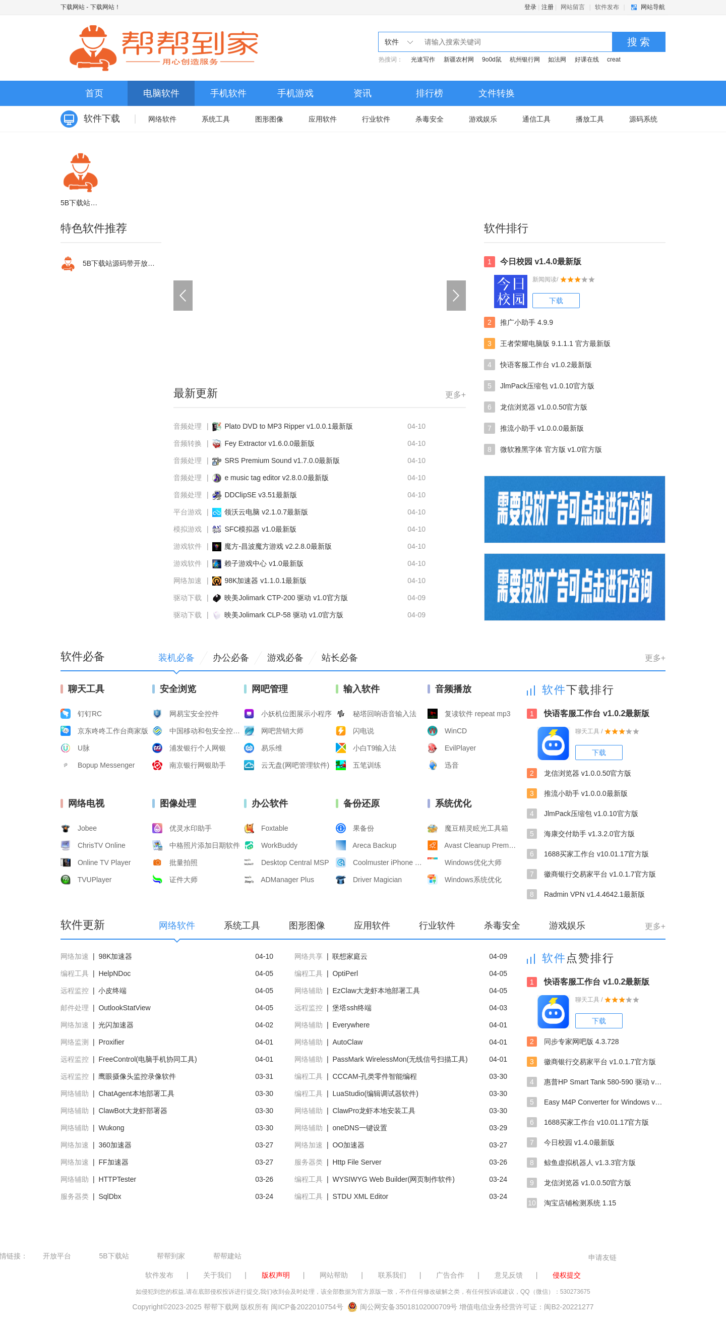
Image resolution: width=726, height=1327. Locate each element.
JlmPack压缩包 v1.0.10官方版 (539, 385)
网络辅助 (308, 991)
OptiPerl (345, 973)
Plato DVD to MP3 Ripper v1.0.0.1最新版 (288, 426)
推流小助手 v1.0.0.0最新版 (534, 428)
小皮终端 (112, 991)
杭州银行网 (525, 59)
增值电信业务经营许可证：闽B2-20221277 (526, 1307)
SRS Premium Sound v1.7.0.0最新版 (282, 460)
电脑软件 (161, 93)
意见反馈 (509, 1275)
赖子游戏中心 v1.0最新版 (263, 563)
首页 (94, 93)
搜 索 (638, 41)
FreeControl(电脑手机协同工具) (147, 1059)
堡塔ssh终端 (352, 1008)
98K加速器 (115, 956)
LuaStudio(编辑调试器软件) (375, 1093)
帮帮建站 (227, 1256)
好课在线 (587, 59)
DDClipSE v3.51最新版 (260, 495)
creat (614, 59)
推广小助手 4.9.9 (518, 322)
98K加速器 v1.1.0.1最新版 (265, 580)
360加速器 (114, 1145)
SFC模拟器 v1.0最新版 (260, 529)
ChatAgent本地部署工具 (136, 1093)
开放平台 (57, 1256)
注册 (547, 7)
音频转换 (187, 443)
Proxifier (111, 1042)
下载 (556, 301)
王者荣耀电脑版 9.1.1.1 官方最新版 (547, 343)
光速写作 (423, 59)
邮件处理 (74, 1008)
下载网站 (72, 7)
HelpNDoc (114, 973)
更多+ (455, 394)
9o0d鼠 (492, 59)
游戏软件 (187, 546)
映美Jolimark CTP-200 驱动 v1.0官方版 (285, 598)
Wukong (111, 1128)
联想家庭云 (350, 956)
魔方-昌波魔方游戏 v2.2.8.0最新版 (277, 546)
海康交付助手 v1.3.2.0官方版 (581, 834)
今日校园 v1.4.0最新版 (532, 261)
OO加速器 (348, 1145)
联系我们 (392, 1275)
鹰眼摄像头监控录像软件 (137, 1076)
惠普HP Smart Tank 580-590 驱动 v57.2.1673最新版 (596, 1082)
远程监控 (74, 991)
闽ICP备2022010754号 (307, 1307)
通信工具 (536, 119)
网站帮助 (334, 1275)
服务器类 (308, 1162)
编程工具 (74, 973)
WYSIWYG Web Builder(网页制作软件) (393, 1179)
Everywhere (351, 1025)
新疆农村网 (459, 59)
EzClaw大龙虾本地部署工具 (375, 991)
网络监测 (74, 1042)
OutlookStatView (124, 1008)
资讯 (362, 93)
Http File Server (356, 1162)
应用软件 (323, 119)
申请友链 (602, 1257)
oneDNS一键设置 (359, 1128)
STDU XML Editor (360, 1196)
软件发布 (607, 7)
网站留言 (573, 7)
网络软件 (162, 119)
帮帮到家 (171, 1256)
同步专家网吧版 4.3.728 (573, 1041)
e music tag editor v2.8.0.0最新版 (276, 478)
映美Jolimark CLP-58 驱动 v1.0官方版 (283, 615)
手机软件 (228, 93)
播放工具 (590, 119)
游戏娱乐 (483, 119)
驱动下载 (187, 598)
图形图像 (269, 119)
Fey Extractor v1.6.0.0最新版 (269, 443)
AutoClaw (347, 1042)
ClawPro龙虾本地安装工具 (373, 1111)
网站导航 (653, 7)
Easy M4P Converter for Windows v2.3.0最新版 (596, 1102)
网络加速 (187, 580)
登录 (530, 7)
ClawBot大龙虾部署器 (132, 1111)
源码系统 (643, 119)
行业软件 (376, 119)
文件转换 (496, 93)
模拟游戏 (187, 529)
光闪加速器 (116, 1025)
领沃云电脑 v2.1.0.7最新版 (266, 512)
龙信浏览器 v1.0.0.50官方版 (536, 407)
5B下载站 (114, 1256)
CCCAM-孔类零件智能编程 (374, 1076)
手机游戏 (295, 93)
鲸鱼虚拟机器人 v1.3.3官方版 (581, 1163)
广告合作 (450, 1275)
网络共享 (308, 956)
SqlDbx (109, 1196)
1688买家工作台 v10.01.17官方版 (588, 854)
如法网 (557, 59)
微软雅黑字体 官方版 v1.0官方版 (543, 449)
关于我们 (217, 1275)
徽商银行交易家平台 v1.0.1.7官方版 (591, 874)
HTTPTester (117, 1179)
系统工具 (216, 119)
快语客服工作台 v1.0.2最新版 (538, 364)
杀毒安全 (429, 119)
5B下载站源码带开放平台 (110, 263)
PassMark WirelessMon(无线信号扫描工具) (399, 1059)
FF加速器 (113, 1162)
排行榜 (429, 93)
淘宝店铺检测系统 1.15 (571, 1203)
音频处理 (187, 426)
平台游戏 (187, 512)
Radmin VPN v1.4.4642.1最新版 (586, 894)
